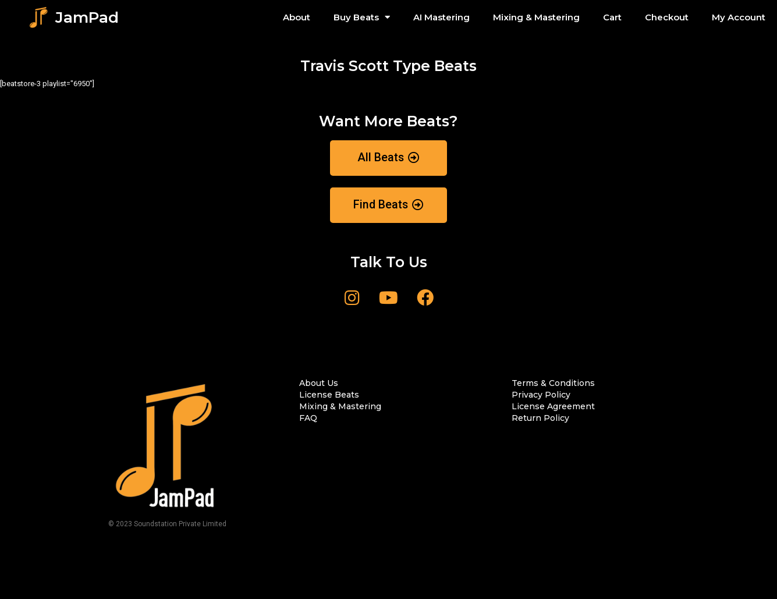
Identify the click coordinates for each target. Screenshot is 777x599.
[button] (389, 157)
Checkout (667, 17)
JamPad (87, 17)
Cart (612, 17)
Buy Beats (361, 17)
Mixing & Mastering (536, 17)
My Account (738, 17)
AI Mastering (441, 17)
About (296, 17)
